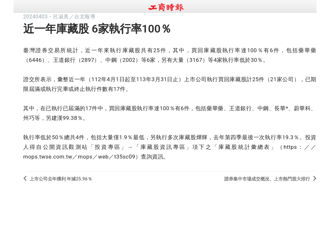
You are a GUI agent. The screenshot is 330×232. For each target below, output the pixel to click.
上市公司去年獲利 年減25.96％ (57, 178)
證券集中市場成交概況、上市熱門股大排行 (270, 178)
